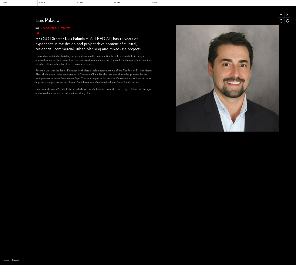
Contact (15, 260)
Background (50, 28)
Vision (80, 3)
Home (5, 3)
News (154, 3)
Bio (37, 28)
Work (42, 3)
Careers (5, 260)
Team (117, 3)
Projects (65, 28)
